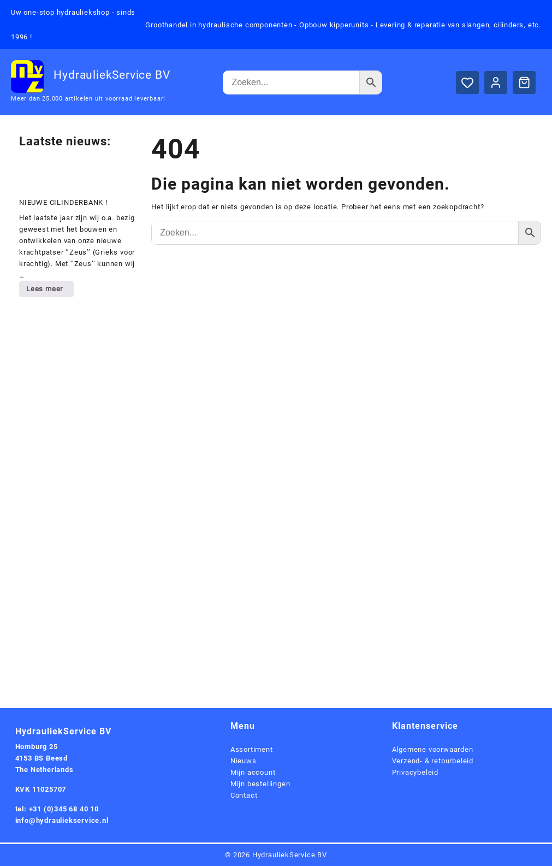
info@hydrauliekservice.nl (62, 820)
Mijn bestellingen (260, 784)
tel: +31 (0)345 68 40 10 (57, 809)
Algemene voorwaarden (432, 749)
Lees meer (50, 290)
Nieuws (243, 761)
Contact (244, 795)
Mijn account (253, 772)
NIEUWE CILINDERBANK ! (63, 202)
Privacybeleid (415, 772)
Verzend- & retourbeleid (432, 761)
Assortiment (251, 749)
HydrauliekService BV (112, 74)
